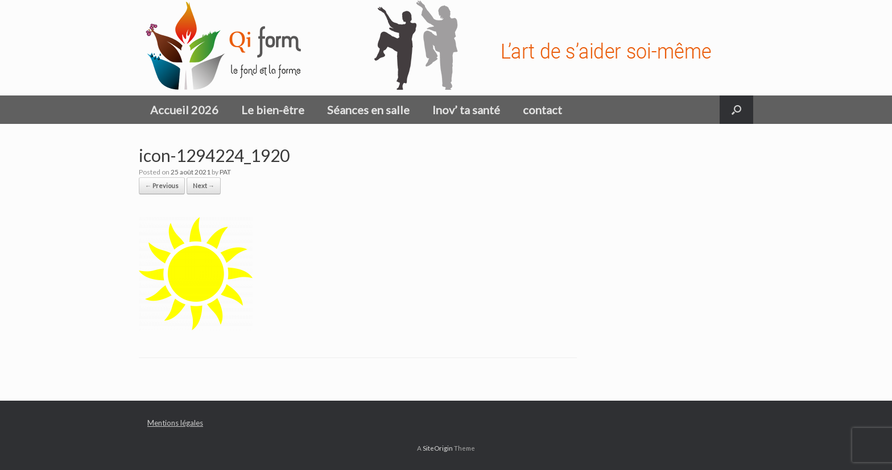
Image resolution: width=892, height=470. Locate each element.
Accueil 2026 (184, 110)
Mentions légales (175, 422)
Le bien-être (272, 110)
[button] (736, 109)
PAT (225, 172)
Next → (203, 185)
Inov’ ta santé (466, 110)
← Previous (162, 185)
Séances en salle (368, 110)
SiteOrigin (438, 448)
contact (542, 110)
